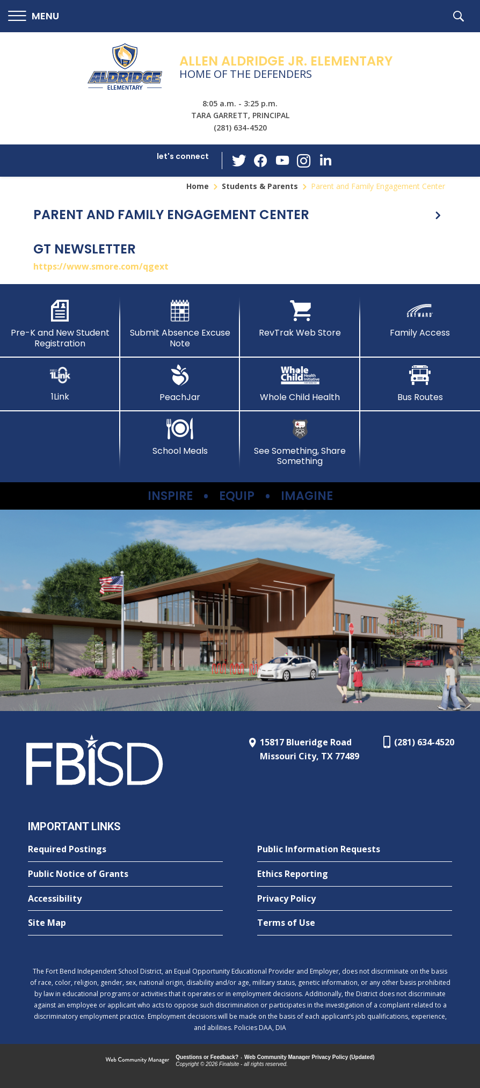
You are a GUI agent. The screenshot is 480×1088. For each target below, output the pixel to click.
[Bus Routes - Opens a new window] (420, 383)
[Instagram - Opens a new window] (304, 161)
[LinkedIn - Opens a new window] (325, 160)
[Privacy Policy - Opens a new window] (355, 899)
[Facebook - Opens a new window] (261, 160)
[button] (33, 16)
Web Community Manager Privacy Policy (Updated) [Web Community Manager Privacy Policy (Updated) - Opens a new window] (309, 1057)
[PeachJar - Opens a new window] (180, 383)
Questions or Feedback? (207, 1057)
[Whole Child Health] (300, 383)
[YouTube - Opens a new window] (282, 160)
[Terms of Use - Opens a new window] (355, 923)
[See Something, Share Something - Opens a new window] (300, 442)
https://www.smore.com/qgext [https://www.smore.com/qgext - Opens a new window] (101, 266)
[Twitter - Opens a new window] (239, 160)
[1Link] (60, 383)
